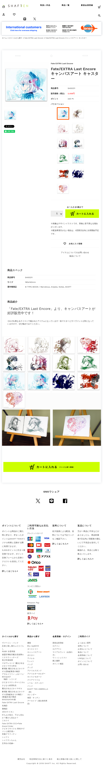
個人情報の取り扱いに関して (69, 759)
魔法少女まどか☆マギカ (12, 688)
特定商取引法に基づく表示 (41, 759)
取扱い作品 (45, 5)
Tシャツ (30, 661)
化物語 (5, 706)
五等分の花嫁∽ (8, 743)
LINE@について (84, 658)
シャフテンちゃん (9, 740)
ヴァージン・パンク (10, 643)
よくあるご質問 (84, 643)
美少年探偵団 (7, 660)
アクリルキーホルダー (36, 674)
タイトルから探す (15, 38)
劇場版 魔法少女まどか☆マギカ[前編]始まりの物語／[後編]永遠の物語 (13, 694)
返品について (75, 256)
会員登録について (85, 655)
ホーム (4, 38)
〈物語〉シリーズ (9, 679)
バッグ (30, 664)
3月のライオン (8, 712)
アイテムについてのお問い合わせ (75, 252)
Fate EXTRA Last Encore (33, 38)
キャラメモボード (34, 677)
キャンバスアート (34, 652)
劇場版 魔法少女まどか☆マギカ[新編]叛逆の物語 (13, 670)
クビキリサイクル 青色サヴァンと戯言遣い (13, 730)
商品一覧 (66, 5)
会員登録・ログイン (62, 636)
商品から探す (33, 636)
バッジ (30, 686)
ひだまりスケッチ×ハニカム (13, 682)
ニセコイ (5, 720)
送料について (83, 646)
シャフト (5, 737)
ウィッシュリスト (60, 658)
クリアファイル (33, 680)
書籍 (29, 643)
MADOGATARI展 (9, 700)
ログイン (56, 646)
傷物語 (5, 709)
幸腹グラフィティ (9, 734)
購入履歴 (56, 661)
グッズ (30, 667)
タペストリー (32, 649)
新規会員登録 (87, 5)
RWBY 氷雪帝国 (8, 651)
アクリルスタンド (34, 671)
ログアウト (57, 649)
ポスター (31, 655)
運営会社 (21, 759)
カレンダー (31, 695)
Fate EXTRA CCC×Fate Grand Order (12, 725)
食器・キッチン (33, 698)
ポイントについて (85, 661)
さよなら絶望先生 (9, 685)
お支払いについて (85, 649)
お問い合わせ (83, 664)
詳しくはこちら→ (10, 571)
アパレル (31, 658)
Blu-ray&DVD (33, 646)
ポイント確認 (58, 664)
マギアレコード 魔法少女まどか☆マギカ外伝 (13, 664)
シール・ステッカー (35, 683)
